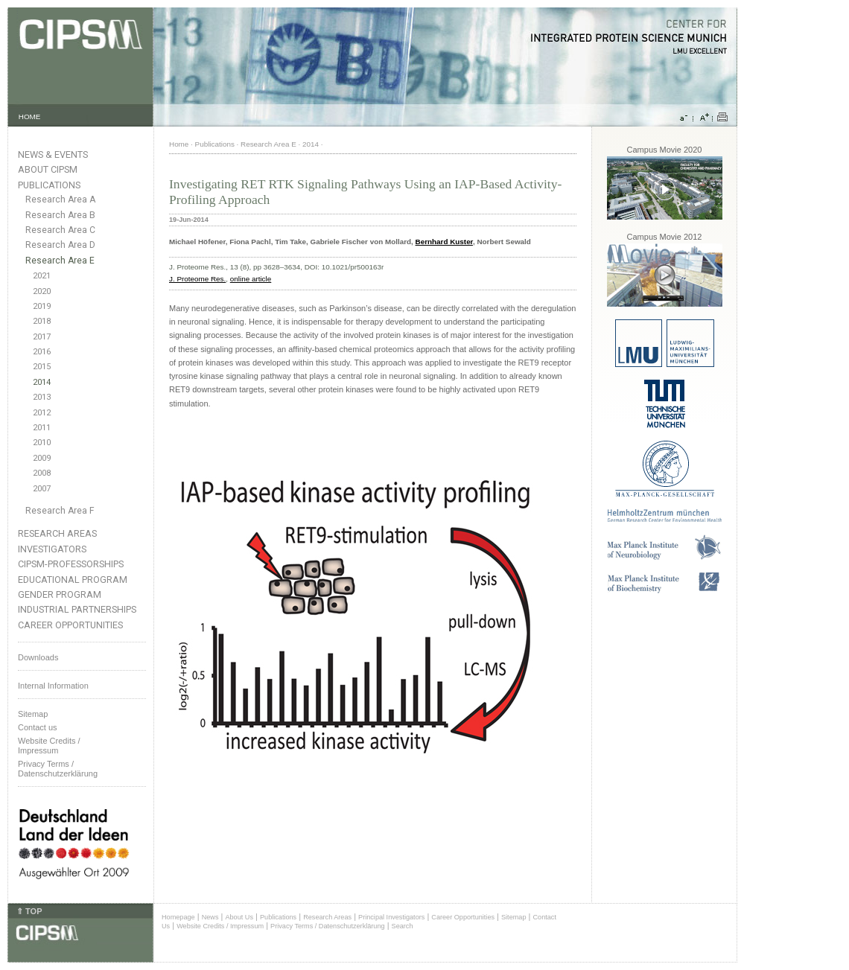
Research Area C (60, 230)
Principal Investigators (391, 917)
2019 (42, 306)
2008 (42, 473)
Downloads (38, 657)
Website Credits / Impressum (220, 926)
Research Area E (60, 260)
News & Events (53, 154)
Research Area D (60, 245)
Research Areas (57, 533)
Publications (49, 185)
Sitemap (33, 713)
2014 (42, 382)
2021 (42, 276)
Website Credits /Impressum (49, 745)
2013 (42, 397)
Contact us (37, 727)
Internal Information (53, 685)
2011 (42, 428)
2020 (42, 291)
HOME (30, 116)
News (210, 917)
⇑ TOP (29, 911)
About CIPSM (47, 169)
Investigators (52, 549)
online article (250, 279)
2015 (42, 366)
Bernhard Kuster (444, 241)
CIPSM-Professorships (71, 563)
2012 (42, 413)
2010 (42, 442)
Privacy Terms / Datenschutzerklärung (58, 768)
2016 (42, 352)
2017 (42, 337)
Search (402, 926)
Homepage (178, 917)
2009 (42, 458)
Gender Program (59, 594)
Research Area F (60, 510)
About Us (239, 917)
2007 (42, 489)
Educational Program (72, 579)
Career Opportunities (70, 625)
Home (178, 144)
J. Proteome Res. (197, 279)
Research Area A (60, 199)
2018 (42, 321)
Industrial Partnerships (77, 609)
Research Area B (60, 215)
